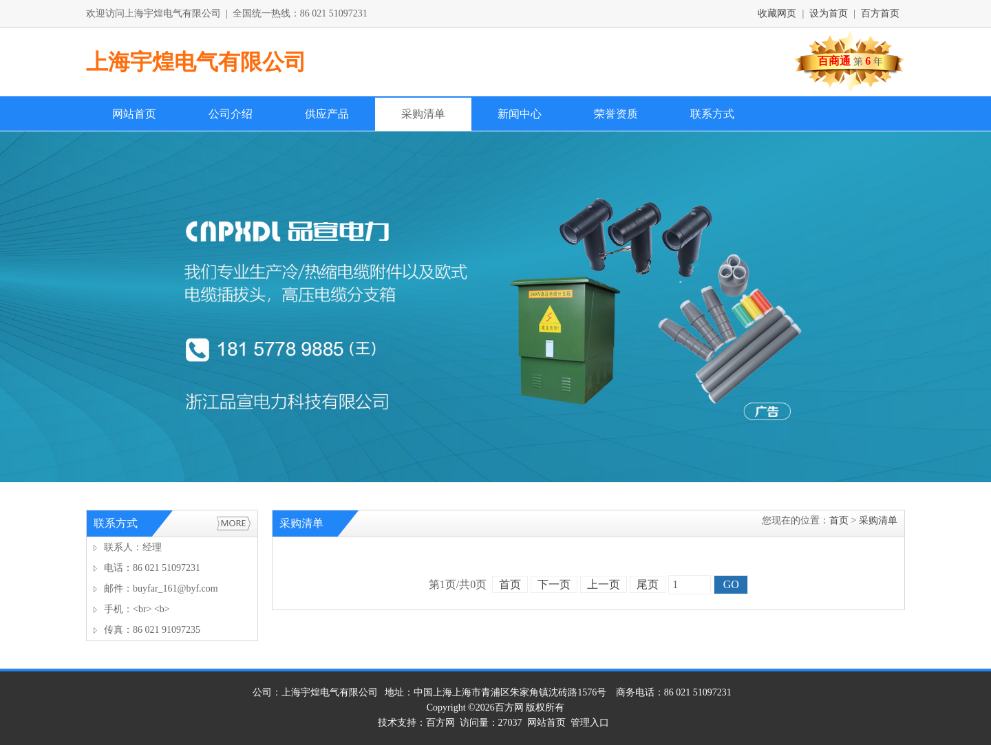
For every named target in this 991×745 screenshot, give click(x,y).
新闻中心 (520, 114)
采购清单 (423, 114)
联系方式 (712, 114)
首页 (839, 520)
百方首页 (880, 13)
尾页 (647, 584)
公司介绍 (231, 114)
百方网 (509, 707)
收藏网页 (777, 13)
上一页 (603, 584)
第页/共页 (458, 584)
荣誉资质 (616, 114)
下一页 (554, 584)
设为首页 (828, 13)
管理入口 (590, 722)
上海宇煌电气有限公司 (196, 62)
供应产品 (327, 114)
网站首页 (134, 114)
